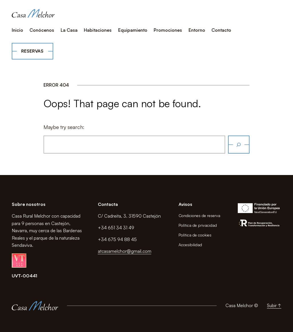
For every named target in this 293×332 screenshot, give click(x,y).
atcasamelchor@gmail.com (124, 251)
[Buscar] (239, 145)
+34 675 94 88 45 (117, 239)
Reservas (32, 51)
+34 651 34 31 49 (116, 227)
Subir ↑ (274, 305)
